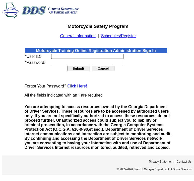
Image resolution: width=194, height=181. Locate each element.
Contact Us (184, 161)
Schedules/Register (118, 36)
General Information (77, 36)
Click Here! (77, 86)
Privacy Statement (161, 161)
